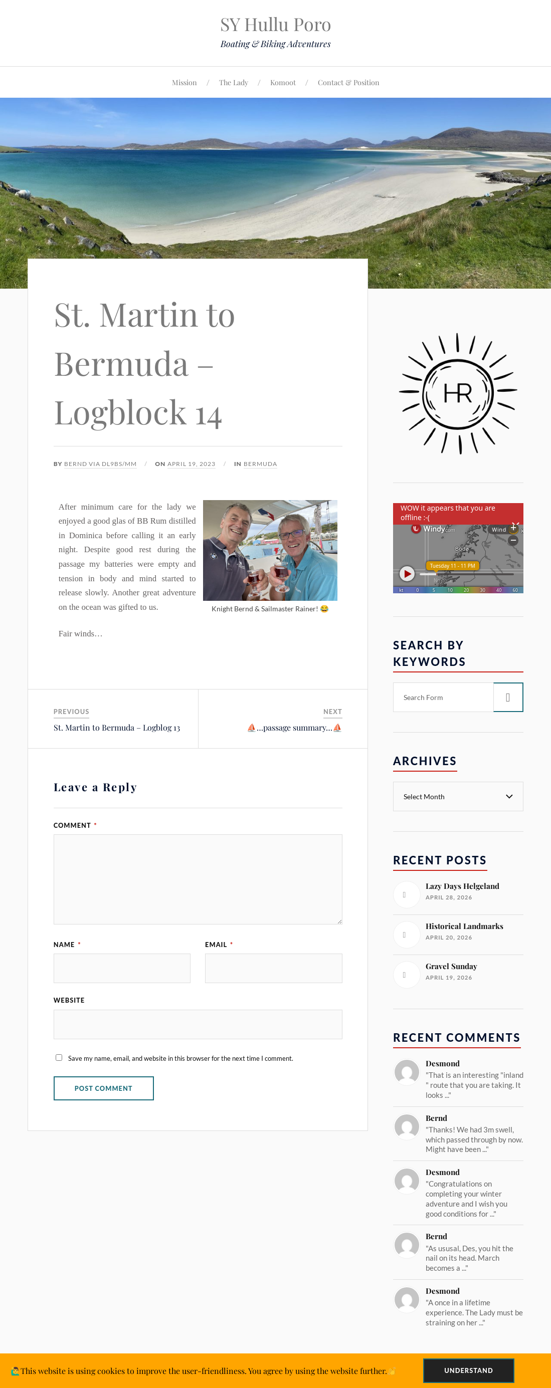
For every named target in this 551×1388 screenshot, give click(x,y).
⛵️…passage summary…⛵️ (294, 727)
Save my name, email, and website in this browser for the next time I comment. (180, 1058)
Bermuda (260, 464)
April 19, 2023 (191, 464)
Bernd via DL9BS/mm (100, 464)
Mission (184, 82)
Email (219, 945)
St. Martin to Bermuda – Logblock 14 (145, 362)
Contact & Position (349, 82)
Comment (75, 825)
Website (69, 1000)
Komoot (283, 82)
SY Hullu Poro (275, 24)
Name (67, 945)
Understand (468, 1370)
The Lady (233, 82)
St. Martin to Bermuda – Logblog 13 (117, 727)
